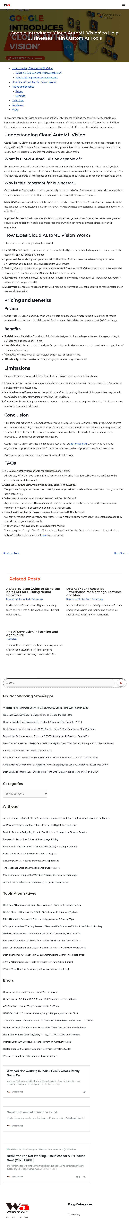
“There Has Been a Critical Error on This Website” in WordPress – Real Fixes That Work (48, 1020)
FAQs (15, 109)
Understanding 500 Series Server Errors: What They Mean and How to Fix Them (44, 1027)
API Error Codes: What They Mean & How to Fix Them (31, 1006)
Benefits (20, 96)
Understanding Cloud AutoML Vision (32, 68)
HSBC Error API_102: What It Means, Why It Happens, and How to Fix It (40, 1013)
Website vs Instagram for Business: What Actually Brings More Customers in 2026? (46, 707)
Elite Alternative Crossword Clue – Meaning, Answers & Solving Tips (38, 919)
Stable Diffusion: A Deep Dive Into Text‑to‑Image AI (30, 853)
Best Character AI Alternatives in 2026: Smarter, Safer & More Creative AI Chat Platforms (49, 729)
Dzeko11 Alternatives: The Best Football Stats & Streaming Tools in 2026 (42, 933)
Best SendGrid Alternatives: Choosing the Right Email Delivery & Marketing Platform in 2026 (51, 771)
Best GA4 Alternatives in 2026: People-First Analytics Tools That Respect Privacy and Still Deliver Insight (58, 743)
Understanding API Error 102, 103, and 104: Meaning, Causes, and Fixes (40, 999)
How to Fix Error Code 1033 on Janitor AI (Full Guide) (30, 992)
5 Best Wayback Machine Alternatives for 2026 (27, 750)
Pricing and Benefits (23, 86)
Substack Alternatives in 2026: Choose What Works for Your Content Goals (42, 940)
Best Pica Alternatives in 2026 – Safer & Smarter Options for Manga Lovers (42, 905)
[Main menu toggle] (123, 4)
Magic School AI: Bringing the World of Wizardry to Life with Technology (40, 875)
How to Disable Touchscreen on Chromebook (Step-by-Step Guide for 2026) (42, 722)
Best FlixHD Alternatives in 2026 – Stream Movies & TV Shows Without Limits (44, 947)
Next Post (121, 553)
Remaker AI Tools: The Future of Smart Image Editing (30, 839)
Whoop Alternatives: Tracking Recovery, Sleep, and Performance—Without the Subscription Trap (53, 926)
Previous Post (9, 553)
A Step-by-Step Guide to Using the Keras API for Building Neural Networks (33, 592)
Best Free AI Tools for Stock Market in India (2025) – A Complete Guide (40, 846)
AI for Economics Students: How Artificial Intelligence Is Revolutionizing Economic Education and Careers (56, 818)
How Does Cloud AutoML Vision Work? (34, 82)
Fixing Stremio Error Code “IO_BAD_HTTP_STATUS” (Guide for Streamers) (42, 1034)
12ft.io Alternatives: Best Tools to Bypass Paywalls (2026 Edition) (38, 962)
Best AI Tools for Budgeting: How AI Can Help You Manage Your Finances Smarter (45, 832)
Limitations (18, 100)
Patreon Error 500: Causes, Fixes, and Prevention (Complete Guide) (37, 1041)
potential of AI (78, 443)
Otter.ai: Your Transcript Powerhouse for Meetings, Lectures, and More (94, 592)
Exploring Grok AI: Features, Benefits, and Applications (31, 860)
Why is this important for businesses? (37, 77)
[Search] (121, 683)
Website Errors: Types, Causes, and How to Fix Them (30, 1056)
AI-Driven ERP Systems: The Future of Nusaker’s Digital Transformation (40, 825)
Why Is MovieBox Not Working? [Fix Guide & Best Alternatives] (36, 969)
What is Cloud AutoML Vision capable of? (39, 73)
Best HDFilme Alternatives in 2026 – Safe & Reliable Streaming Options (40, 912)
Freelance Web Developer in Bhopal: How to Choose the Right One (37, 715)
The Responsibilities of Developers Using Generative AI (31, 867)
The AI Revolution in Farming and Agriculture (32, 633)
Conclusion (18, 105)
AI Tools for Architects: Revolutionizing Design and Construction (36, 882)
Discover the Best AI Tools (18, 599)
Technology (37, 599)
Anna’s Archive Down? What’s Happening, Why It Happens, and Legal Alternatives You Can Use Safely (55, 764)
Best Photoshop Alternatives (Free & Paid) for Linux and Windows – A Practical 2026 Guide (50, 757)
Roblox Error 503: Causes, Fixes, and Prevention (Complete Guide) (37, 1049)
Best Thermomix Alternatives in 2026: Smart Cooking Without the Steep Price (43, 954)
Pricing (19, 91)
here (44, 535)
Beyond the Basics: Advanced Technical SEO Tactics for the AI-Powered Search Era (46, 736)
